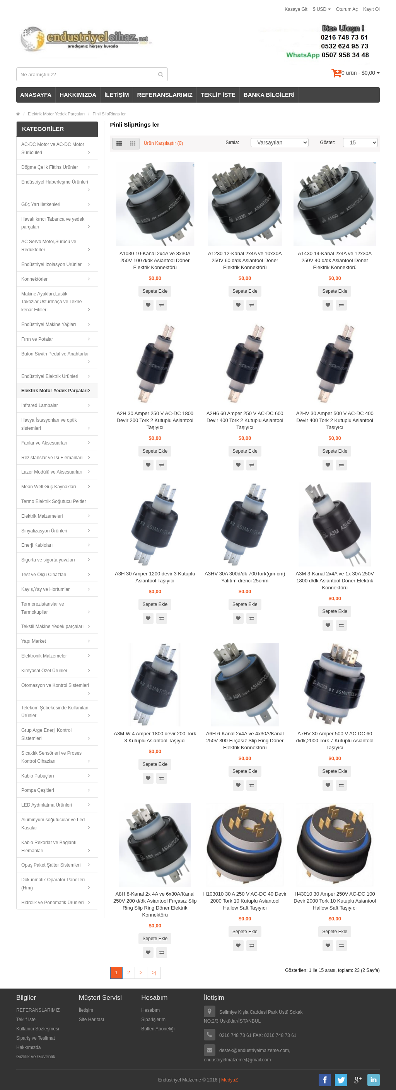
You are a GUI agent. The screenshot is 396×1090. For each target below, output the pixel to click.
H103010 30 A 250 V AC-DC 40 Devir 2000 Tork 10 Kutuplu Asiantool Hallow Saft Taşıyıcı (245, 901)
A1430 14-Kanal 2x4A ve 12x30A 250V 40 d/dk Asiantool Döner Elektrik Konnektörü (335, 260)
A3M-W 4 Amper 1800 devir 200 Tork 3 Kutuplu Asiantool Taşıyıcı (155, 737)
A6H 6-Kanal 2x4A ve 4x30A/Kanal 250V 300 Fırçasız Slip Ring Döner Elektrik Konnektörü (245, 740)
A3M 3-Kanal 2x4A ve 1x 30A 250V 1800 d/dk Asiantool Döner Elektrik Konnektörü (335, 580)
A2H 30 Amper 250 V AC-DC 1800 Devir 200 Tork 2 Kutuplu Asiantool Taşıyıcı (154, 420)
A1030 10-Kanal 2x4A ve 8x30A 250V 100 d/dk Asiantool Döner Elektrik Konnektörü (155, 260)
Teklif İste (26, 1019)
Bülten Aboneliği (157, 1029)
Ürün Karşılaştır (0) (163, 143)
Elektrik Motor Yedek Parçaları (56, 114)
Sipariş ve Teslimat (35, 1038)
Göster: (326, 142)
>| (154, 972)
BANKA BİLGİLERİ (269, 94)
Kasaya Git (296, 9)
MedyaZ (229, 1080)
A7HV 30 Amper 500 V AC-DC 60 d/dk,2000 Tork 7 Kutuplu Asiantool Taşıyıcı (335, 740)
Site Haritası (91, 1019)
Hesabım (150, 1010)
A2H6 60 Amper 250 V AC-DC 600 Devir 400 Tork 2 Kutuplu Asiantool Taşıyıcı (245, 420)
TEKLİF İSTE (218, 94)
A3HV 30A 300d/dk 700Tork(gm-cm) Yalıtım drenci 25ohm (245, 577)
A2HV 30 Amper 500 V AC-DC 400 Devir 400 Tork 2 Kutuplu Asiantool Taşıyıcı (335, 420)
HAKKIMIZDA (78, 94)
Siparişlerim (153, 1019)
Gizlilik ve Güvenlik (35, 1056)
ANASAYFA (35, 94)
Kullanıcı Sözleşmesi (37, 1029)
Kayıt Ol (371, 9)
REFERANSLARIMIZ (164, 94)
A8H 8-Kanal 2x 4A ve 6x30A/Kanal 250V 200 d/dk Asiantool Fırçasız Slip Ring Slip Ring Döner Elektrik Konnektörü (154, 904)
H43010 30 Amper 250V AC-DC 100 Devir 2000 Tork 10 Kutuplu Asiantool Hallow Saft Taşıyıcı (335, 901)
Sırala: (232, 142)
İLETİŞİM (116, 94)
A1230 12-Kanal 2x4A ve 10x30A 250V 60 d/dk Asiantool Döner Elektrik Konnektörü (245, 260)
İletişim (86, 1010)
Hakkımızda (28, 1047)
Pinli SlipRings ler (109, 114)
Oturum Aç (347, 9)
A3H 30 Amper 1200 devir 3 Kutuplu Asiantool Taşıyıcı (155, 577)
